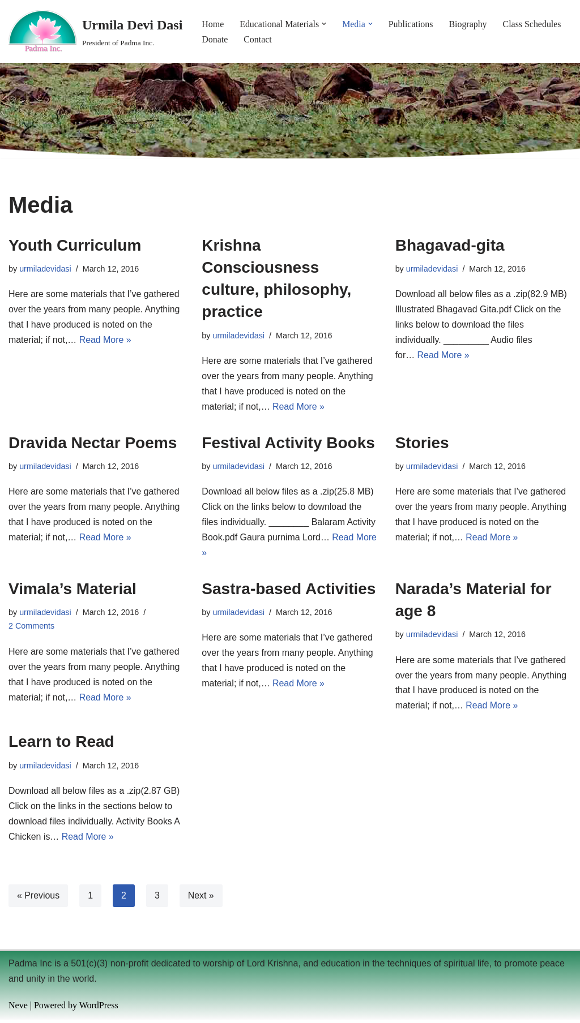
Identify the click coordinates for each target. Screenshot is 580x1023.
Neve (18, 1008)
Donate (215, 39)
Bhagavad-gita (450, 246)
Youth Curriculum (74, 246)
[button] (324, 24)
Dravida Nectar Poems (92, 444)
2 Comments (31, 628)
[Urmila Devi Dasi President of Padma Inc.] (95, 31)
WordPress (98, 1008)
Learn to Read (61, 744)
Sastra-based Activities (289, 590)
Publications (411, 24)
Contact (258, 39)
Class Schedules (533, 24)
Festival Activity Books (288, 444)
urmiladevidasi (45, 269)
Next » (201, 898)
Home (213, 24)
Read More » (105, 341)
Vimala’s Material (72, 590)
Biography (469, 24)
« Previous (38, 898)
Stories (422, 444)
